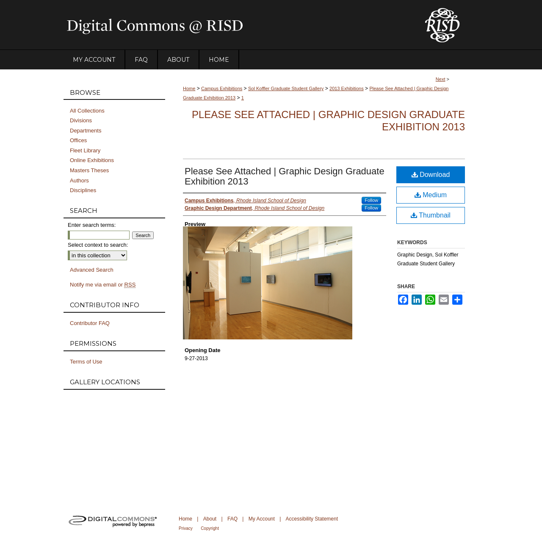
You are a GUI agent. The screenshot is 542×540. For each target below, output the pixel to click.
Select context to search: (98, 245)
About (209, 519)
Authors (79, 180)
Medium (431, 194)
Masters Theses (89, 170)
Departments (85, 130)
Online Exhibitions (92, 160)
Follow (371, 200)
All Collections (87, 110)
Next (440, 79)
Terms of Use (86, 361)
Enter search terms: (92, 225)
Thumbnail (431, 215)
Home (189, 88)
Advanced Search (91, 270)
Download (431, 174)
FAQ (232, 519)
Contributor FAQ (90, 323)
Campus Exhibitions (221, 88)
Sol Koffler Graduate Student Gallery (286, 88)
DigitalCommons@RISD (237, 25)
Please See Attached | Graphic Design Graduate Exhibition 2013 (284, 176)
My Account (262, 519)
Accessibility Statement (312, 519)
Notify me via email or (103, 284)
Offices (78, 140)
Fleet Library (85, 150)
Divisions (81, 120)
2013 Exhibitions (346, 88)
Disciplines (83, 190)
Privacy (186, 528)
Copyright (210, 528)
